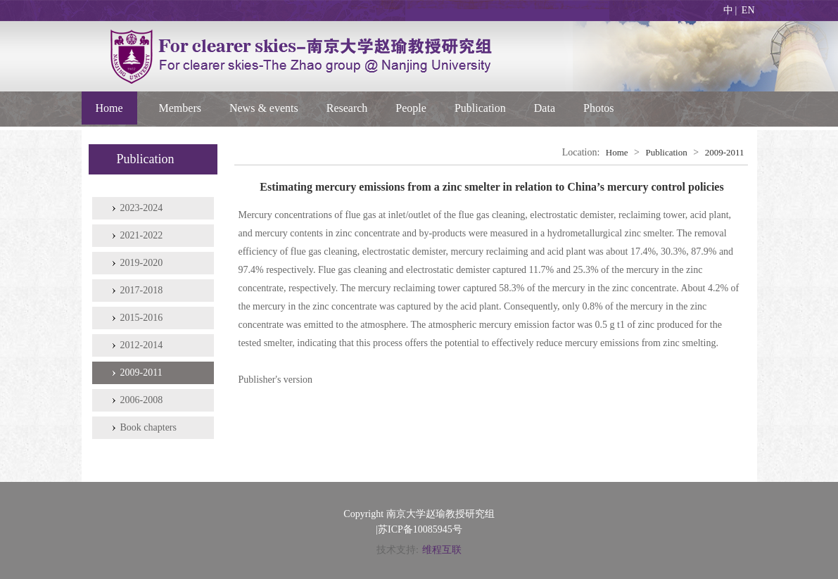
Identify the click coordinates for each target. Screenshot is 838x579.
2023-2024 (141, 208)
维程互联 (442, 550)
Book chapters (148, 427)
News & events (263, 108)
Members (180, 108)
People (410, 108)
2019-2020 (141, 262)
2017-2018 (141, 290)
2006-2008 (141, 400)
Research (347, 108)
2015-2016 (141, 317)
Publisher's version (276, 379)
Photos (598, 108)
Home (109, 108)
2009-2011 (141, 372)
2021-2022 (141, 235)
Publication (480, 108)
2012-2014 (141, 345)
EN (748, 10)
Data (544, 108)
